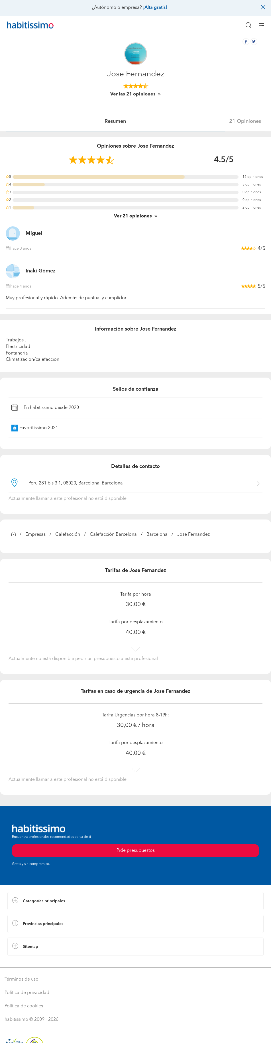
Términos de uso (21, 979)
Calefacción (67, 534)
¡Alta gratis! (155, 7)
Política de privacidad (27, 993)
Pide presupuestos (136, 850)
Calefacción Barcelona (113, 534)
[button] (135, 901)
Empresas (35, 534)
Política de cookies (24, 1006)
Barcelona (157, 534)
